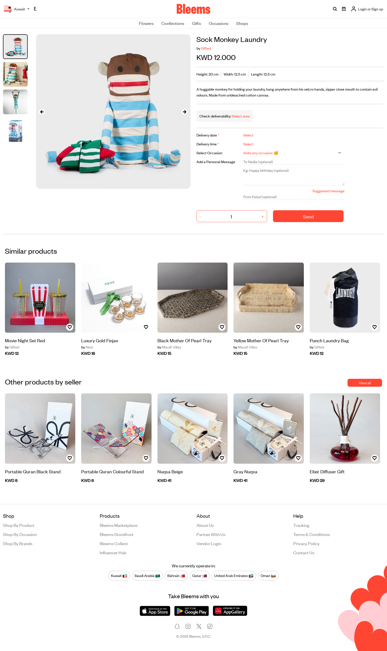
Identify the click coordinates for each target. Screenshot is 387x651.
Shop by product (18, 525)
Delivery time (207, 143)
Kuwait (119, 576)
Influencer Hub (113, 552)
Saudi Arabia (147, 576)
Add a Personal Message (215, 161)
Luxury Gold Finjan (99, 340)
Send (308, 216)
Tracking (301, 525)
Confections (172, 23)
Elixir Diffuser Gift (327, 471)
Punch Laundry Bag (329, 340)
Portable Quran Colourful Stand (112, 471)
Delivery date (207, 134)
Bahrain (176, 576)
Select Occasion (209, 152)
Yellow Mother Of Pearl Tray (261, 340)
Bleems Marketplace (118, 525)
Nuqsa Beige (170, 471)
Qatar (199, 576)
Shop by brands (17, 543)
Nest (87, 347)
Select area (240, 115)
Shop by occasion (20, 534)
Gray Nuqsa (245, 471)
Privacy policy (306, 543)
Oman (268, 576)
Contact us (303, 552)
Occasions (218, 23)
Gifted (206, 48)
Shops (242, 23)
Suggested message (328, 190)
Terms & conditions (311, 534)
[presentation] (42, 111)
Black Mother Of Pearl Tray (184, 340)
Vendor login (208, 543)
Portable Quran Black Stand (33, 471)
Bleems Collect (114, 543)
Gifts (196, 23)
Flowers (146, 23)
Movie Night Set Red (25, 340)
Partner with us (210, 534)
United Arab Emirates (233, 576)
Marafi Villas (169, 347)
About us (205, 525)
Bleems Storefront (117, 534)
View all (365, 382)
